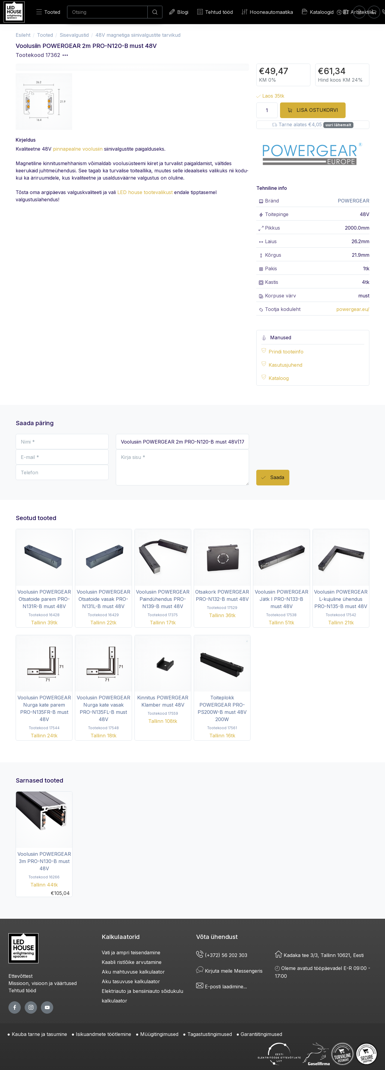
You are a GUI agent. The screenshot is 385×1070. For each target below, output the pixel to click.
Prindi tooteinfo (286, 352)
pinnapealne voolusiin (78, 149)
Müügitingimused (159, 1034)
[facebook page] (14, 1007)
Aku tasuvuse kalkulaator (131, 981)
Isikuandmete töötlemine (103, 1034)
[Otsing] (107, 12)
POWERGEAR (353, 201)
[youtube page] (47, 1007)
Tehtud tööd (215, 12)
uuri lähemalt (338, 125)
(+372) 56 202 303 (221, 955)
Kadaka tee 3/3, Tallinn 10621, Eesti (319, 955)
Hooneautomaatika (267, 12)
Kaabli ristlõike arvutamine (132, 962)
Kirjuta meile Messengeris (229, 971)
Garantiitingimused (261, 1034)
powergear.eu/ (352, 309)
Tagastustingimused (209, 1034)
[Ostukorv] (374, 12)
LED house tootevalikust (145, 192)
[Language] (343, 12)
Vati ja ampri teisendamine (131, 952)
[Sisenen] (359, 12)
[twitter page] (31, 1007)
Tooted (48, 12)
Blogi (178, 12)
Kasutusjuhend (285, 365)
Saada (272, 477)
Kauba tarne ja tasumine (39, 1034)
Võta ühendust (217, 936)
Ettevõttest (20, 976)
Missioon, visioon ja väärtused (42, 983)
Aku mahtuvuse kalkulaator (133, 972)
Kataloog (279, 378)
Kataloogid (318, 12)
